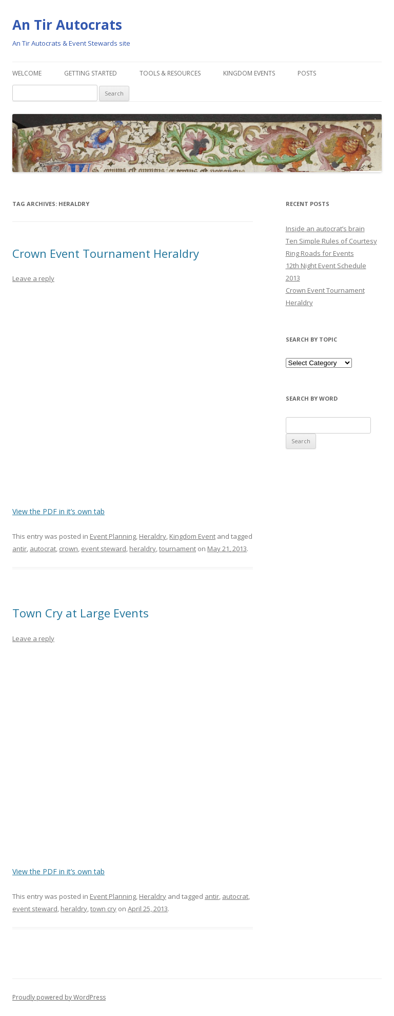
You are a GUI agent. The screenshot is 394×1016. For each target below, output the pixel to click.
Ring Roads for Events (320, 253)
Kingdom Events (249, 73)
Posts (307, 73)
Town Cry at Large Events (80, 612)
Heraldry (152, 536)
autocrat (43, 548)
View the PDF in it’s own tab (58, 511)
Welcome (27, 73)
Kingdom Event (192, 536)
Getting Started (90, 73)
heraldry (142, 548)
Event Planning (113, 536)
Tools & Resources (170, 73)
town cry (103, 908)
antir (19, 548)
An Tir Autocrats (67, 24)
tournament (177, 548)
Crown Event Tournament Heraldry (105, 253)
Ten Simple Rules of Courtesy (331, 241)
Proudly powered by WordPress (59, 997)
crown (68, 548)
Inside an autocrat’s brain (325, 228)
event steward (103, 548)
